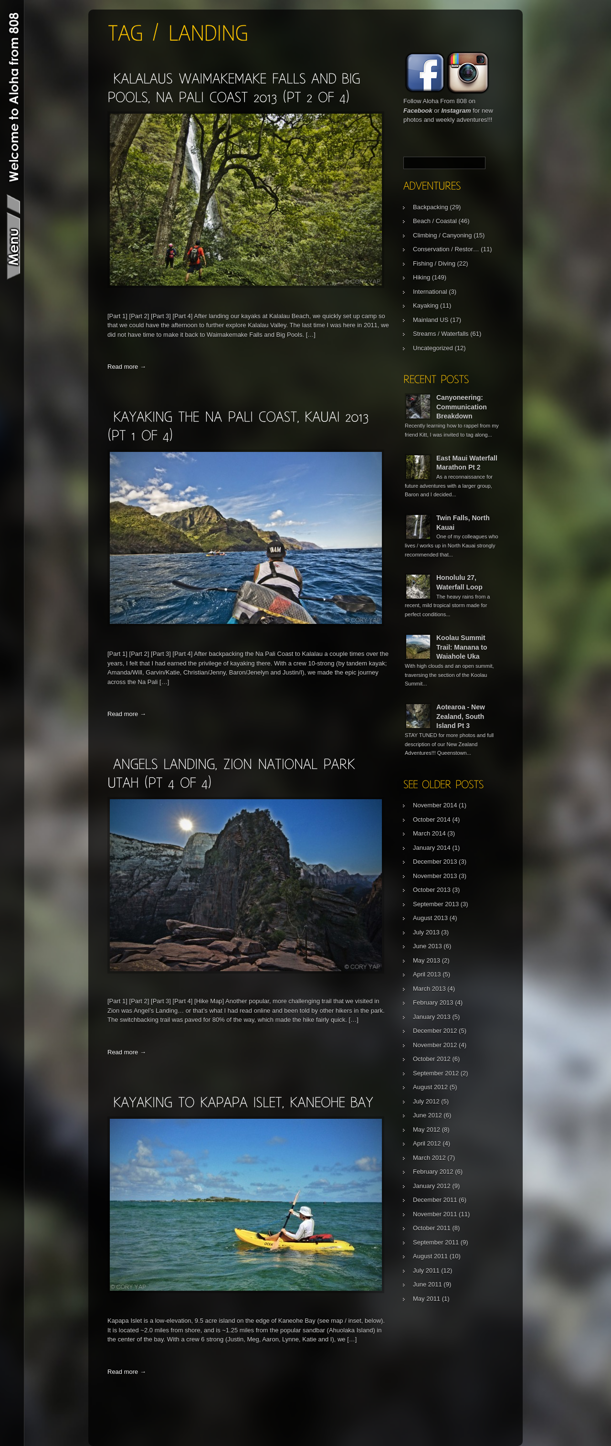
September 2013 (436, 904)
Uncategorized (433, 348)
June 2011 (427, 1284)
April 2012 (427, 1143)
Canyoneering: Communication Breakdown (461, 407)
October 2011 (432, 1228)
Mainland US (430, 319)
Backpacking (430, 207)
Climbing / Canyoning (442, 235)
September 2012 (436, 1073)
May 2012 (426, 1129)
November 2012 (435, 1045)
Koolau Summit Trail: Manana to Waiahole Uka (461, 647)
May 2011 (426, 1298)
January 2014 (432, 847)
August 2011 (430, 1256)
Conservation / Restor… (446, 249)
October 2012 (432, 1058)
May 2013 (426, 960)
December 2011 (435, 1199)
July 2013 (426, 932)
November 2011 (435, 1214)
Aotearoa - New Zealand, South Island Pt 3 (460, 716)
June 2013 (427, 946)
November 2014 (435, 805)
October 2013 (432, 889)
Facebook (417, 110)
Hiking (421, 277)
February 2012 (433, 1171)
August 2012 (430, 1087)
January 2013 (432, 1016)
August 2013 (430, 917)
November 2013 (435, 875)
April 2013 (427, 974)
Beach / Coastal (435, 221)
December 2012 (435, 1030)
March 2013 (429, 988)
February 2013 (433, 1002)
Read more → (126, 366)
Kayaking (425, 305)
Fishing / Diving (434, 263)
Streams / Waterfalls (441, 333)
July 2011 (426, 1270)
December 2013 (435, 861)
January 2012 (432, 1185)
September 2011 (436, 1242)
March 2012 (429, 1157)
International (430, 291)
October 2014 (432, 819)
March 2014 (429, 833)
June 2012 (427, 1115)
